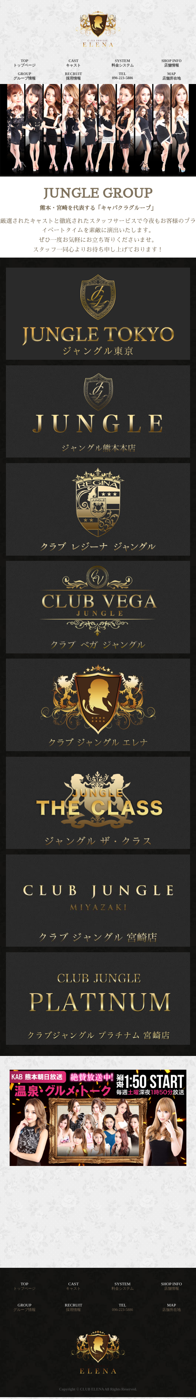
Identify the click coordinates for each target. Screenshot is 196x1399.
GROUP (24, 1307)
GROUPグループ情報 (24, 76)
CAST (73, 1286)
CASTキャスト (73, 63)
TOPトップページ (24, 63)
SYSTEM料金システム (123, 63)
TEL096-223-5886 (122, 76)
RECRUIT (73, 1307)
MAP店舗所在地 (171, 76)
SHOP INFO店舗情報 (172, 63)
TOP (24, 1286)
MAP (171, 1307)
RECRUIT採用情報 (73, 76)
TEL (122, 1307)
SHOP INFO (171, 1286)
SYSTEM (123, 1286)
